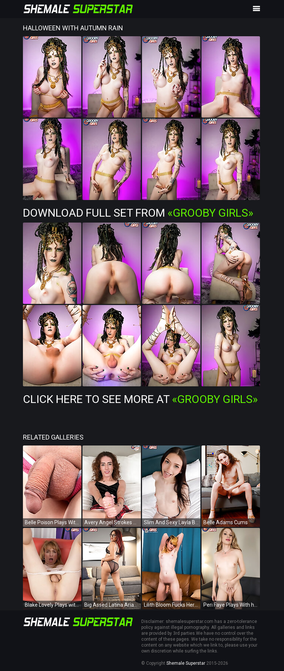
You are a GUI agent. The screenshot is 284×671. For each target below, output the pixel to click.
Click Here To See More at (140, 399)
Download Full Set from (138, 212)
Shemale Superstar (185, 663)
